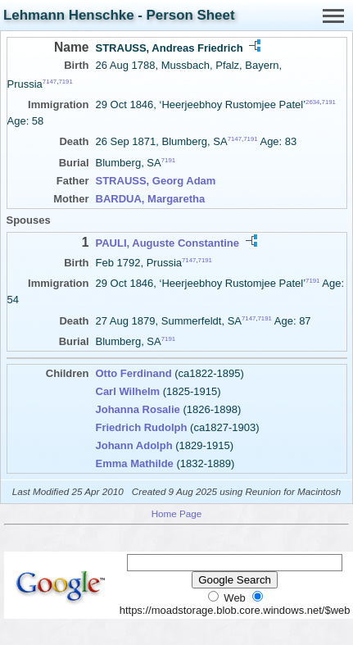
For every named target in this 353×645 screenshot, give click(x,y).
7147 (50, 81)
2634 (312, 102)
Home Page (177, 513)
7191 (65, 81)
